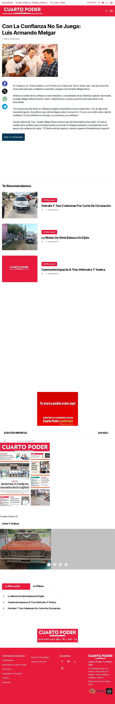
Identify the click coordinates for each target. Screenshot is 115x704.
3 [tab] (60, 513)
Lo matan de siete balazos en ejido (65, 237)
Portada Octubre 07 (9, 516)
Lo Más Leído (12, 586)
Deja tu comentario (13, 137)
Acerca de (6, 669)
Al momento (49, 200)
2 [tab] (54, 513)
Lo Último (38, 586)
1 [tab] (49, 513)
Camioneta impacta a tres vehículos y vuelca (73, 269)
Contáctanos (8, 660)
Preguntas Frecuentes (12, 673)
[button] (57, 473)
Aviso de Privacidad (40, 657)
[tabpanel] (57, 479)
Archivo (5, 678)
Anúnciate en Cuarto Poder (14, 665)
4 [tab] (66, 513)
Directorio (6, 682)
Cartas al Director (39, 661)
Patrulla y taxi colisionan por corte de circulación (76, 205)
